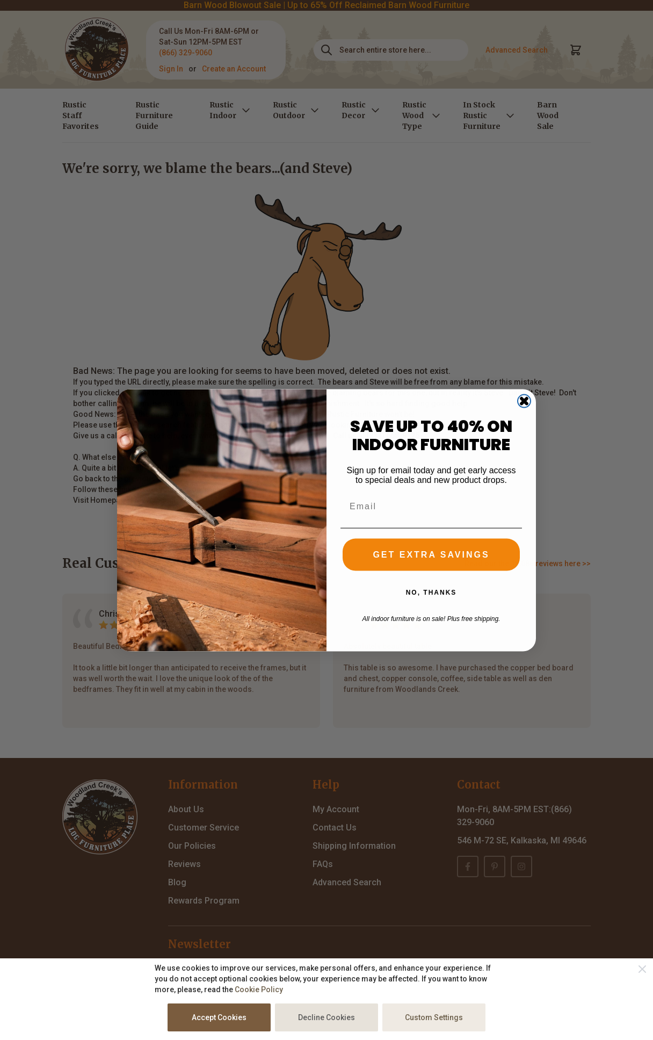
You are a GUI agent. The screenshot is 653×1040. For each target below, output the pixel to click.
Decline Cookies (326, 1017)
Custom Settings (434, 1017)
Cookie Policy (259, 989)
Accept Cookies (219, 1017)
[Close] (642, 969)
